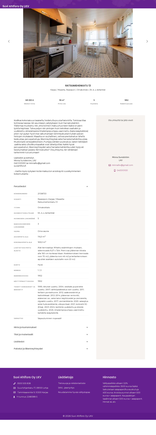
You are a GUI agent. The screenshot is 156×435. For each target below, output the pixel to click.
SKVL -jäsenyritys (66, 403)
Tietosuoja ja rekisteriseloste (71, 398)
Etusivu (98, 7)
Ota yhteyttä (140, 7)
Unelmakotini (123, 7)
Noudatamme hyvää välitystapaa (74, 407)
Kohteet (109, 7)
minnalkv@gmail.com (120, 180)
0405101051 (120, 185)
